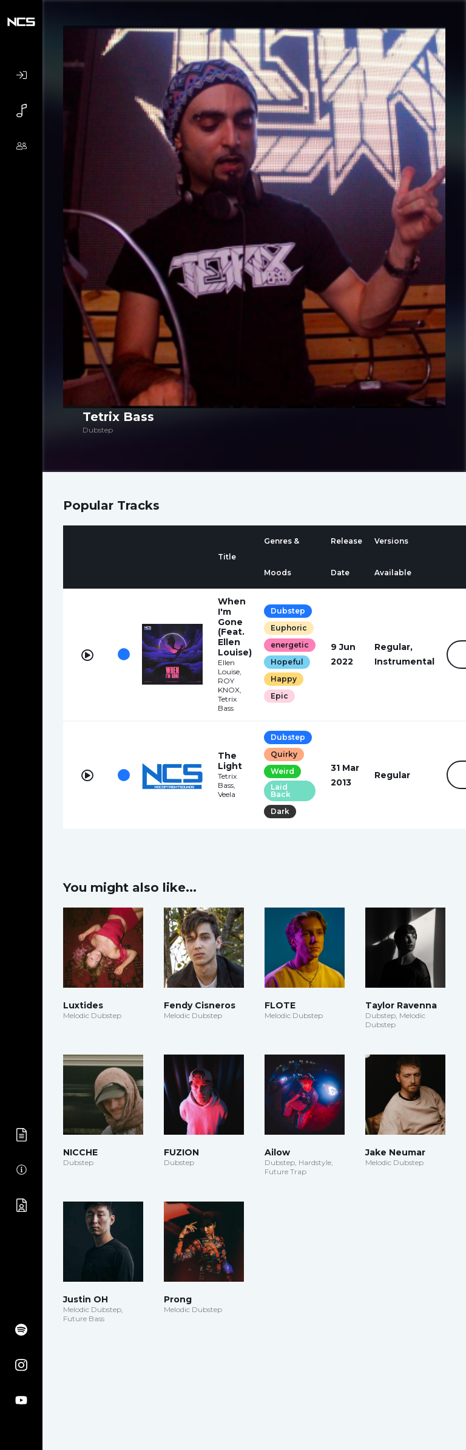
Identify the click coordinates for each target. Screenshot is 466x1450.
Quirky (284, 754)
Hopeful (287, 661)
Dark (280, 811)
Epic (279, 695)
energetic (290, 644)
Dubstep (288, 610)
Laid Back (281, 790)
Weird (282, 771)
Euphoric (289, 627)
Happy (284, 678)
